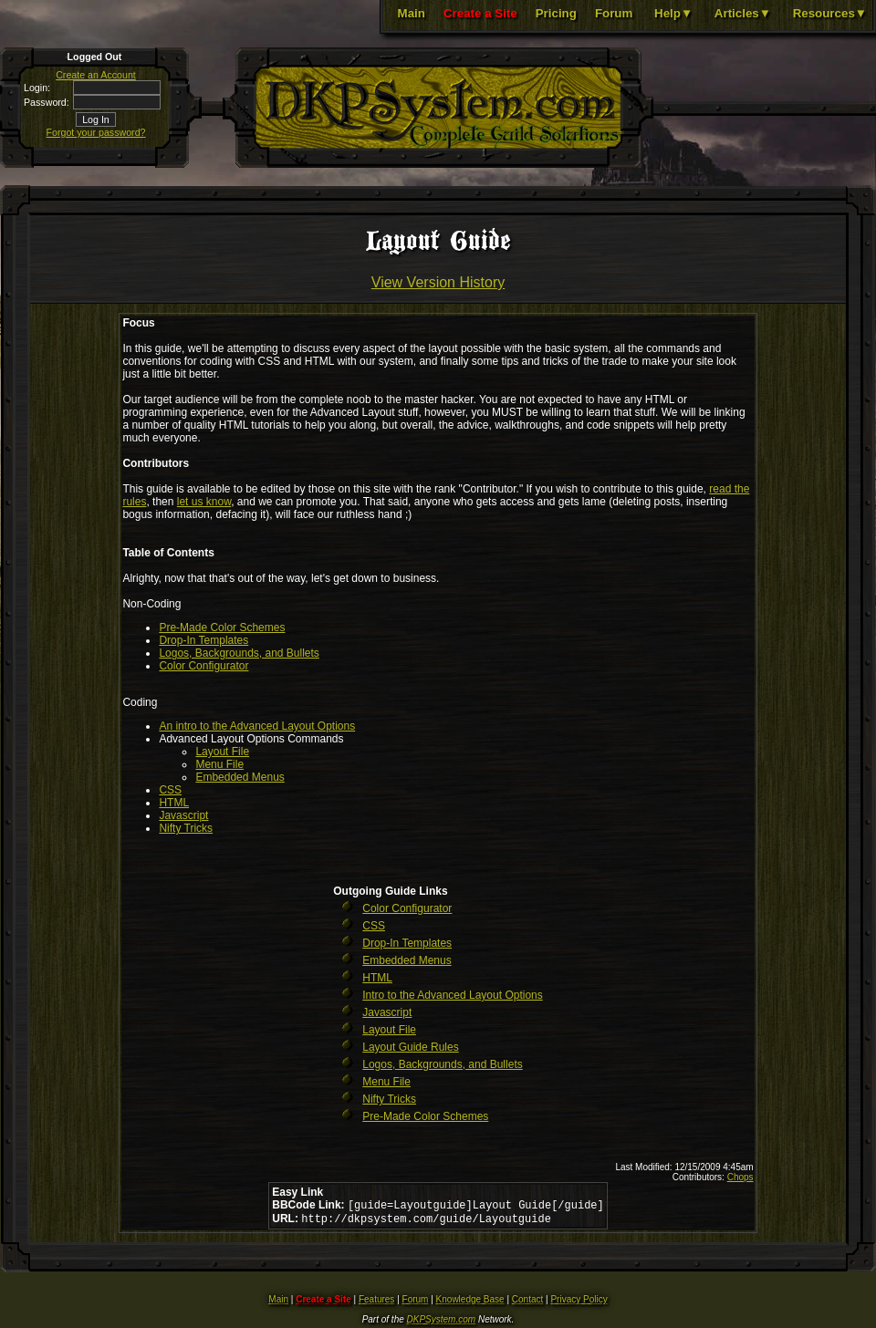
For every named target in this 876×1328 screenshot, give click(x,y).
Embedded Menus (239, 777)
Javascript (183, 815)
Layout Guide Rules (410, 1047)
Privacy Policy (578, 1303)
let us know (204, 501)
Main (411, 13)
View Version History (438, 282)
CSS (170, 789)
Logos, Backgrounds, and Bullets (238, 653)
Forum (613, 13)
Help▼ (673, 13)
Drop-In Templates (203, 640)
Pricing (556, 13)
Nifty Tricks (186, 828)
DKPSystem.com (441, 1323)
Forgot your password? (96, 132)
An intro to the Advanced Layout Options (257, 726)
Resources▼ (830, 13)
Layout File (222, 751)
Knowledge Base (470, 1303)
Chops (740, 1177)
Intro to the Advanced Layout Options (452, 995)
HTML (174, 802)
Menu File (219, 764)
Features (376, 1303)
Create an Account (96, 74)
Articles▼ (742, 13)
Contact (527, 1303)
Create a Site (480, 13)
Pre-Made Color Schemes (222, 627)
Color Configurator (203, 665)
